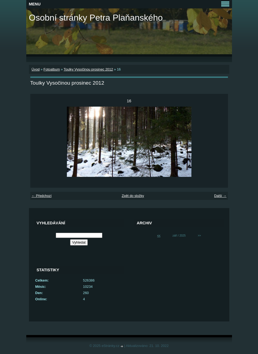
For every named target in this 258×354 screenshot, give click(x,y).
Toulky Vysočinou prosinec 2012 (88, 69)
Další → (220, 196)
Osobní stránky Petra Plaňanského (96, 18)
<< (159, 235)
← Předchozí (42, 196)
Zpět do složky (133, 196)
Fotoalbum (52, 69)
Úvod (36, 69)
